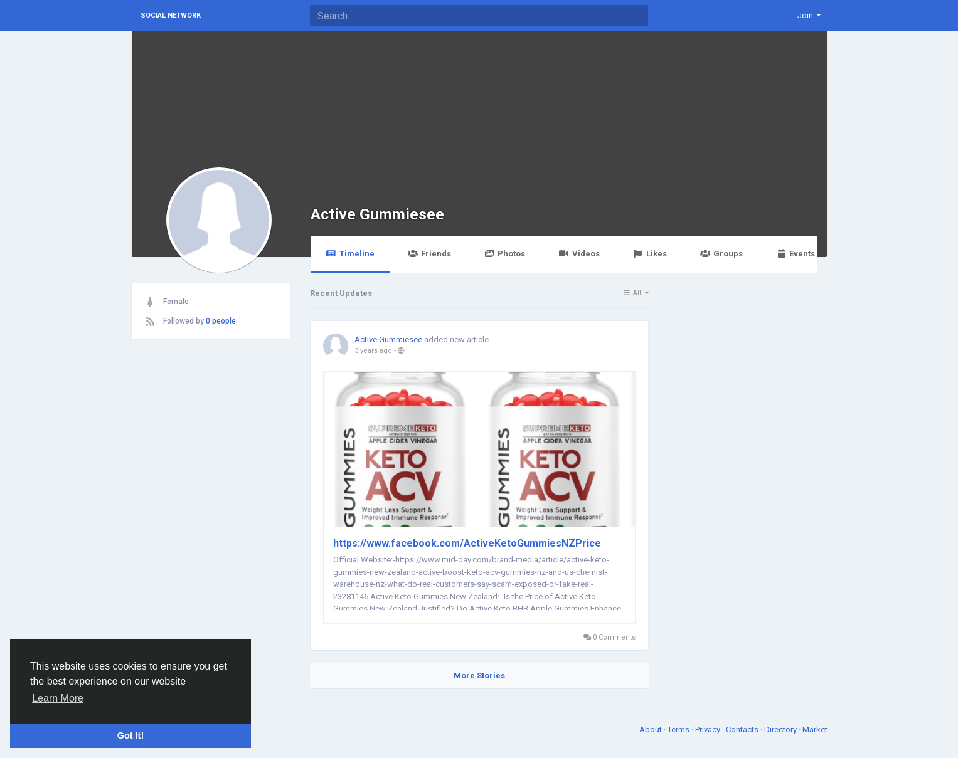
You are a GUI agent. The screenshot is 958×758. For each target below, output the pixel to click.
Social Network (171, 15)
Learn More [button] (57, 698)
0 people (221, 321)
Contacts (743, 729)
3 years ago (373, 351)
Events (795, 253)
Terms (679, 729)
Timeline (350, 253)
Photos (504, 253)
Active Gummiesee (377, 214)
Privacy (708, 729)
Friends (429, 253)
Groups (721, 253)
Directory (781, 729)
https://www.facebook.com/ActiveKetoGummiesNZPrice (467, 543)
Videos (578, 253)
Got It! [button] (130, 735)
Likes (650, 253)
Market (815, 729)
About (651, 729)
